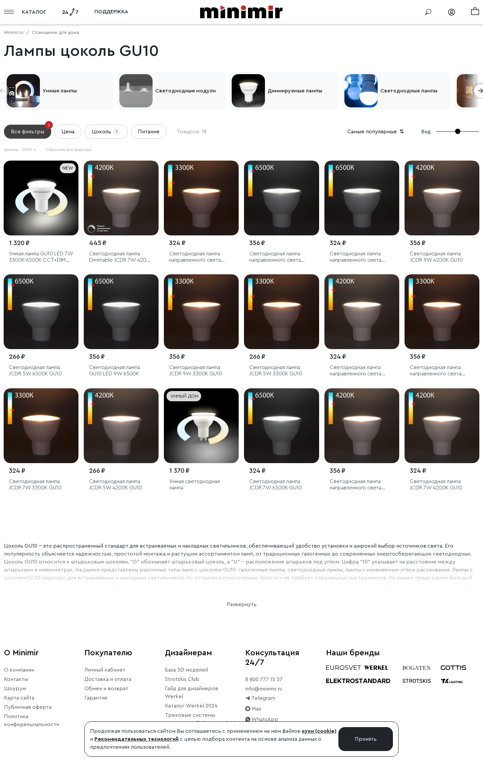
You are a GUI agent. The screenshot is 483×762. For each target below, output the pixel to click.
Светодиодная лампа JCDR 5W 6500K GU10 (35, 370)
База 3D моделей (186, 670)
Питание (149, 131)
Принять (366, 739)
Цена (67, 131)
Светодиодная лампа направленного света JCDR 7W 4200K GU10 (356, 485)
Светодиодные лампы (408, 90)
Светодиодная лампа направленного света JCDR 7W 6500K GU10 (275, 257)
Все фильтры (31, 129)
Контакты (16, 679)
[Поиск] (428, 12)
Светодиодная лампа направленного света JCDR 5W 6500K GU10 (356, 257)
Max (253, 708)
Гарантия (95, 697)
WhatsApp (261, 719)
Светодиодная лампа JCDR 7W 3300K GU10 (35, 484)
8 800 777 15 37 (264, 679)
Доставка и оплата (107, 679)
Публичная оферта (28, 707)
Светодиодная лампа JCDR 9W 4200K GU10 (436, 257)
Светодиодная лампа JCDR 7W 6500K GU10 (275, 484)
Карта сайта (19, 697)
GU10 (29, 150)
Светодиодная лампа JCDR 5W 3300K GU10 (275, 370)
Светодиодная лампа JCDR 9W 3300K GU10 (195, 370)
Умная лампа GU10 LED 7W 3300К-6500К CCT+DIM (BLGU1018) (41, 257)
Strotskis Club (182, 679)
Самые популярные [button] (376, 131)
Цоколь (106, 132)
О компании (19, 670)
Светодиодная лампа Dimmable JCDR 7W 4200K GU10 (121, 257)
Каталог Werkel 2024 (191, 705)
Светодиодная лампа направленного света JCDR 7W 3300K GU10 (436, 371)
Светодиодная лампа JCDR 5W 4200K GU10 (115, 484)
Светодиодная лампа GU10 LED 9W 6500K (114, 370)
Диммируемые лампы (295, 90)
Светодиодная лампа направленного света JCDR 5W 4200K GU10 (356, 371)
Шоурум (15, 688)
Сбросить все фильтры (68, 150)
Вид (426, 131)
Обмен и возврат (106, 688)
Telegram (260, 698)
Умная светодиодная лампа (194, 484)
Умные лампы (60, 90)
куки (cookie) (319, 731)
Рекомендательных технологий (136, 739)
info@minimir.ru (263, 689)
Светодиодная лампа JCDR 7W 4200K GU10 (436, 484)
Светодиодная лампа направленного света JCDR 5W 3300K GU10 (195, 257)
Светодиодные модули (185, 90)
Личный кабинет (104, 670)
